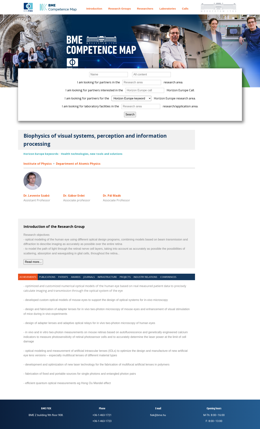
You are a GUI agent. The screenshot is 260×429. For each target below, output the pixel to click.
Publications (47, 277)
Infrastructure (107, 277)
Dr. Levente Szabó (36, 196)
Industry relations (145, 277)
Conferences (168, 277)
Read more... (33, 261)
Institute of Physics (37, 164)
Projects (125, 277)
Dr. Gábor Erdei (74, 196)
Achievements (28, 277)
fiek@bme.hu (158, 415)
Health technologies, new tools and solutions (91, 154)
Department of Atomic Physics (78, 164)
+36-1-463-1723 (101, 421)
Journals (89, 277)
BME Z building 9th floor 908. (46, 415)
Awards (76, 277)
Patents (63, 277)
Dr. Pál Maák (112, 196)
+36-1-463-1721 (101, 415)
